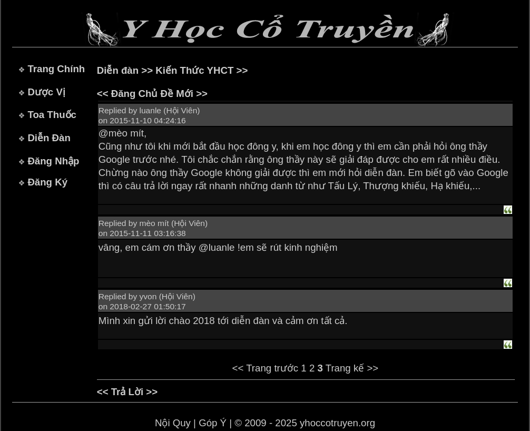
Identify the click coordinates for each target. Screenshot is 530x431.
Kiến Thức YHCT (194, 70)
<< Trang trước (265, 368)
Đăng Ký (47, 182)
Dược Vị (46, 91)
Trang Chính (56, 68)
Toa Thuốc (51, 114)
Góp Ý (213, 422)
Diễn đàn (118, 70)
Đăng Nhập (53, 160)
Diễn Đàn (48, 137)
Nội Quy (173, 422)
